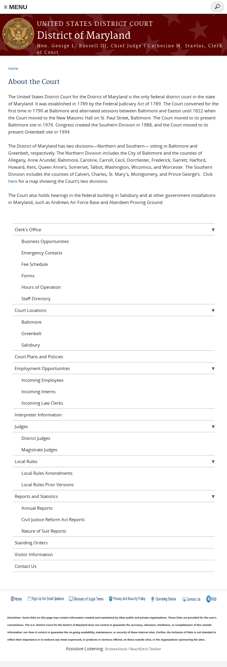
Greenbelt (31, 333)
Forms (27, 275)
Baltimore (31, 322)
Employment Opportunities (42, 368)
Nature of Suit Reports (43, 531)
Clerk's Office (28, 229)
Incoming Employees (42, 380)
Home (13, 68)
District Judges (35, 438)
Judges (21, 426)
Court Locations (30, 310)
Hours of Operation (41, 287)
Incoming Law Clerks (42, 403)
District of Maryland (84, 36)
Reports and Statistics (36, 496)
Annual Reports (37, 508)
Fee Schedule (34, 264)
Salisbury (30, 345)
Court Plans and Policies (39, 356)
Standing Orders (31, 543)
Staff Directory (36, 298)
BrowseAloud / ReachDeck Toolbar (133, 648)
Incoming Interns (38, 391)
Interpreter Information (38, 415)
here (12, 181)
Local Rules (26, 461)
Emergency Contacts (41, 253)
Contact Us (25, 566)
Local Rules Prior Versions (47, 484)
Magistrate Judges (39, 449)
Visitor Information (34, 554)
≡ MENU (15, 7)
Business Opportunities (45, 241)
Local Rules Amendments (47, 473)
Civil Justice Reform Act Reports (53, 519)
